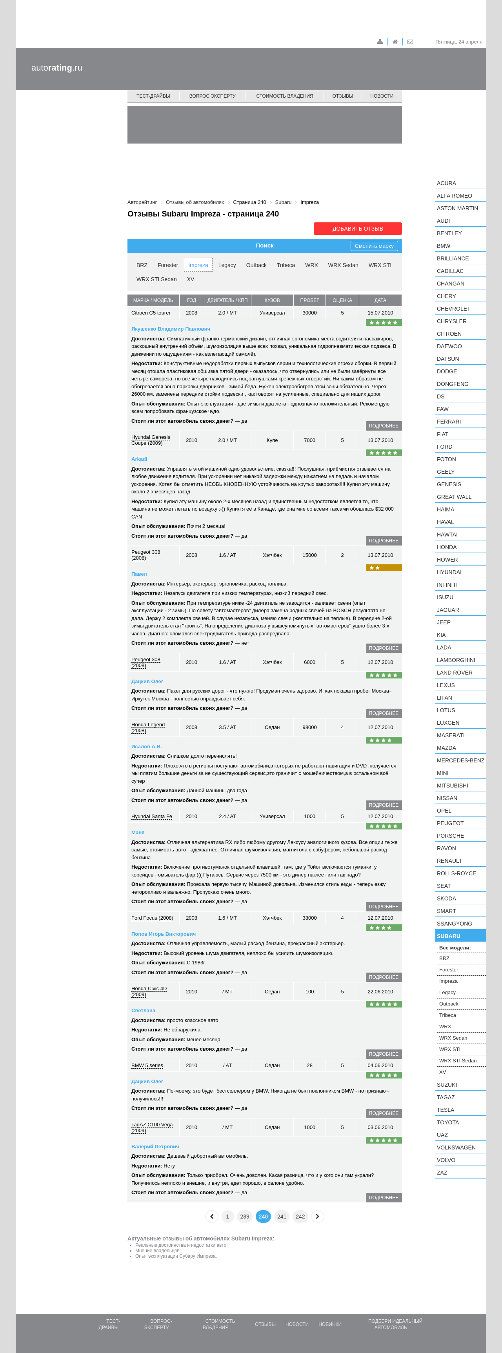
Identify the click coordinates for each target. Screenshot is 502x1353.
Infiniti (447, 585)
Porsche (450, 836)
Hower (447, 559)
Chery (446, 296)
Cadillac (450, 271)
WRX (311, 265)
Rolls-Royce (456, 873)
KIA (441, 635)
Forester (168, 265)
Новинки (330, 1324)
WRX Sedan (343, 265)
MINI (443, 773)
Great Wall (454, 497)
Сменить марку (374, 246)
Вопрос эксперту (212, 96)
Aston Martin (457, 208)
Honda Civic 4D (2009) (149, 991)
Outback (256, 265)
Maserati (451, 735)
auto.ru (56, 68)
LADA (444, 647)
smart (446, 911)
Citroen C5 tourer (151, 313)
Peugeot (450, 823)
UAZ (442, 1135)
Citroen (449, 334)
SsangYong (454, 923)
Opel (444, 810)
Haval (445, 522)
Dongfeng (453, 384)
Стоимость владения (284, 96)
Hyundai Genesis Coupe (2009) (150, 440)
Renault (449, 861)
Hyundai (449, 572)
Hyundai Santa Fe (151, 816)
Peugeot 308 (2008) (145, 555)
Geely (446, 472)
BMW (443, 246)
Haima (445, 509)
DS (440, 396)
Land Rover (455, 672)
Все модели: (455, 948)
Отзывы (343, 96)
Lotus (446, 710)
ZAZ (442, 1172)
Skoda (446, 898)
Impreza (198, 265)
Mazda (446, 748)
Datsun (448, 359)
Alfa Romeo (454, 196)
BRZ (141, 265)
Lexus (446, 685)
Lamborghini (456, 660)
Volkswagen (456, 1147)
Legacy (227, 265)
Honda (447, 547)
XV (191, 279)
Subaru (448, 936)
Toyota (448, 1122)
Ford (445, 447)
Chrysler (452, 321)
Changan (450, 283)
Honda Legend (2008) (148, 727)
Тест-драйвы (153, 96)
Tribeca (286, 265)
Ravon (446, 848)
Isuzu (445, 597)
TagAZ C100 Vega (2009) (152, 1127)
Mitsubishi (452, 785)
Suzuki (447, 1085)
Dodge (447, 371)
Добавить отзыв (358, 229)
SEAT (444, 886)
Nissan (447, 798)
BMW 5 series (147, 1065)
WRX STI (380, 265)
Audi (443, 221)
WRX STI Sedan (156, 279)
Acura (446, 183)
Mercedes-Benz (460, 760)
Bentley (449, 233)
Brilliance (453, 258)
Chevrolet (454, 309)
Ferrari (449, 421)
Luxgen (448, 723)
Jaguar (448, 610)
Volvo (446, 1160)
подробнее (383, 426)
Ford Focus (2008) (152, 918)
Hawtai (447, 534)
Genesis (449, 484)
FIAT (442, 434)
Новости (381, 96)
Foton (446, 459)
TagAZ (446, 1097)
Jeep (444, 622)
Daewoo (449, 346)
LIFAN (444, 698)
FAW (443, 409)
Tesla (445, 1110)
